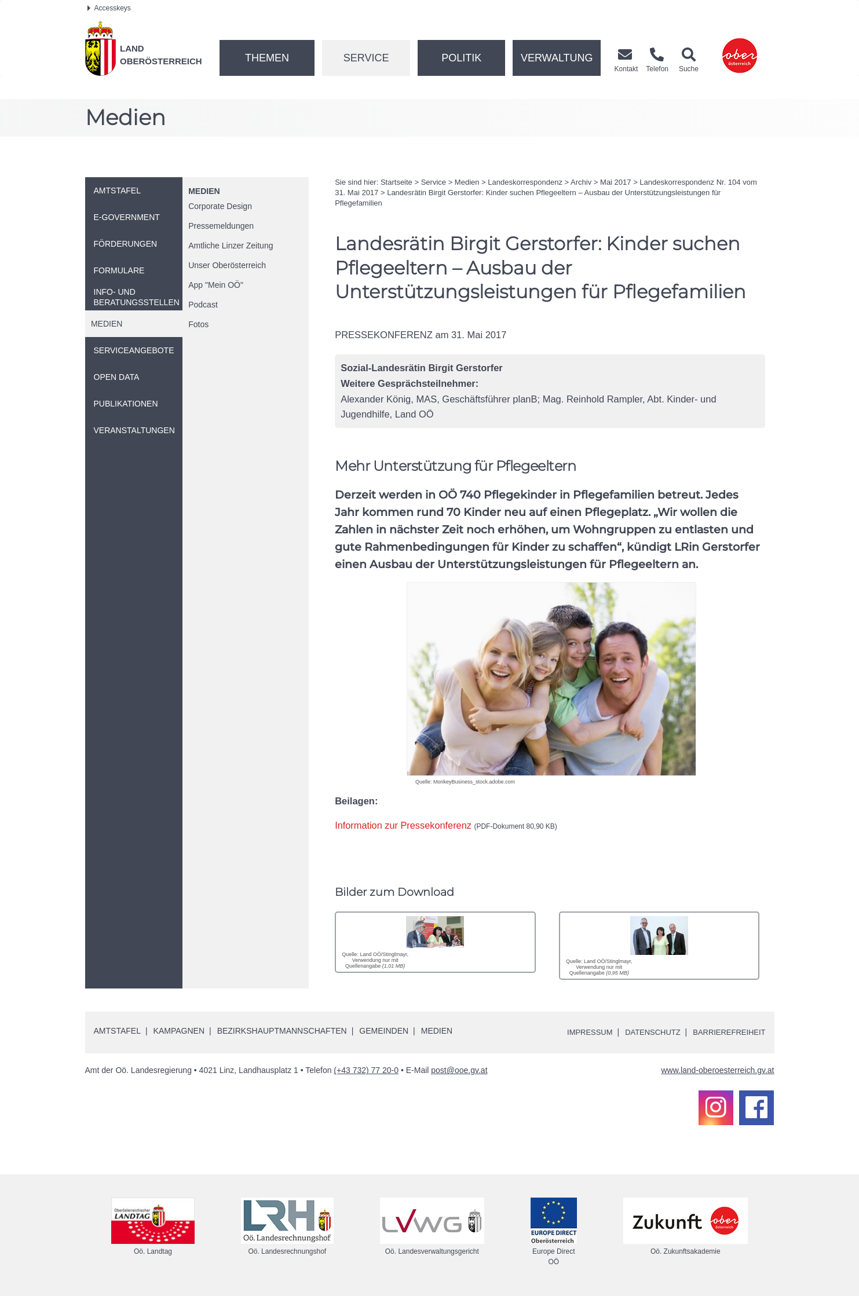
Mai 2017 (615, 182)
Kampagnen (178, 1030)
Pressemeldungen (221, 225)
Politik (461, 58)
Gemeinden (383, 1030)
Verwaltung (557, 58)
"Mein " (215, 285)
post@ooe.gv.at (459, 1070)
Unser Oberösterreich (227, 265)
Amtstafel (117, 1030)
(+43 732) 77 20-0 (366, 1070)
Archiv (581, 182)
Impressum (577, 1032)
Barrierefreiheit (726, 1032)
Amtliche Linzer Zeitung (230, 245)
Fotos (198, 324)
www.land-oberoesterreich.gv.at (717, 1070)
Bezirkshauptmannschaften (282, 1030)
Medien (204, 191)
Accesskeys (109, 8)
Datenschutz (644, 1032)
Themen (267, 58)
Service (366, 58)
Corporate (220, 206)
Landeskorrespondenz (525, 182)
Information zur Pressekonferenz (446, 825)
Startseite (396, 182)
